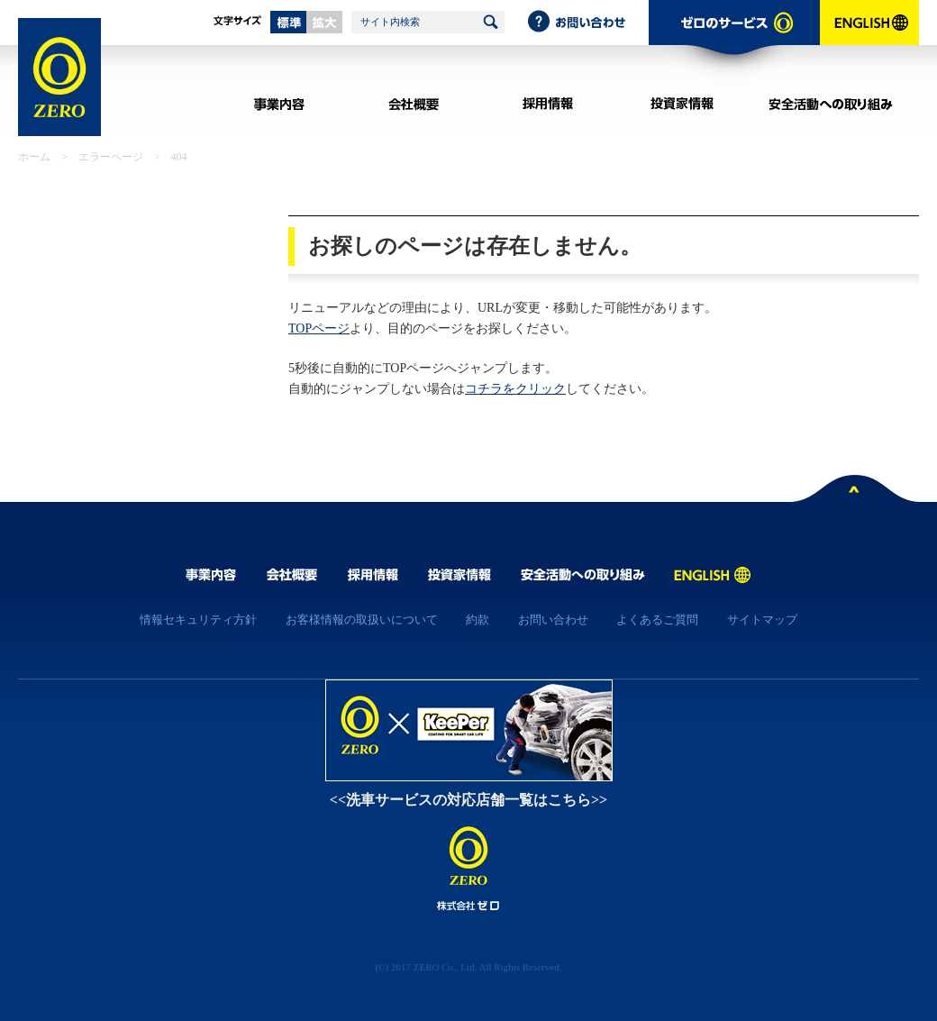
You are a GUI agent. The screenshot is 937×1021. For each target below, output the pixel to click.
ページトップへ (855, 492)
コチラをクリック (515, 389)
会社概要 (413, 103)
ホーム (34, 156)
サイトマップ (762, 619)
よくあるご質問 (657, 619)
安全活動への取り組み (831, 103)
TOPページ (319, 328)
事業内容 (279, 103)
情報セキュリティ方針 (198, 619)
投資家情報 (681, 103)
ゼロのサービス (734, 41)
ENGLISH (869, 41)
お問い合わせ (587, 22)
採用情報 (547, 103)
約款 (477, 619)
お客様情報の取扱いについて (362, 619)
